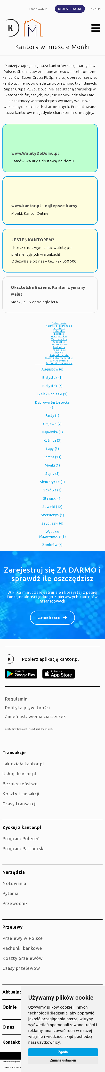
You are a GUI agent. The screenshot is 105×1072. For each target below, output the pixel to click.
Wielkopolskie (59, 360)
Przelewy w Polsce (22, 938)
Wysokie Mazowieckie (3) (52, 534)
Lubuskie (59, 331)
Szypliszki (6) (52, 523)
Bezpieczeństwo (20, 783)
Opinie (9, 1006)
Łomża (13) (53, 457)
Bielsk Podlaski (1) (52, 394)
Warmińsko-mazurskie (59, 358)
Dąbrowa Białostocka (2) (52, 404)
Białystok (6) (52, 386)
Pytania (10, 893)
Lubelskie (59, 328)
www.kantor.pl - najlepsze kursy (44, 206)
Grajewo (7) (52, 424)
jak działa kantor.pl (23, 763)
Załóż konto (49, 617)
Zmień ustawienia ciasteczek (35, 716)
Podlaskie (59, 347)
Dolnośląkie (59, 323)
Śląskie (59, 352)
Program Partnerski (23, 848)
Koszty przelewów (22, 958)
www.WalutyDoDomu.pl (35, 153)
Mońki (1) (52, 465)
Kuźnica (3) (53, 440)
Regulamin (16, 698)
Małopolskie (59, 336)
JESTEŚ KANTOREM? (32, 240)
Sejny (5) (52, 474)
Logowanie (38, 9)
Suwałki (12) (52, 507)
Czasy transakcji (19, 803)
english (97, 9)
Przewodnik (15, 903)
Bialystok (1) (52, 378)
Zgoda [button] (63, 1052)
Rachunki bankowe (22, 948)
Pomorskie (59, 350)
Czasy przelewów (21, 968)
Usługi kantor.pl (19, 773)
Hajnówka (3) (52, 432)
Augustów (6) (52, 369)
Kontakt (11, 1042)
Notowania (14, 883)
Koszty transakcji (20, 793)
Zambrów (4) (52, 545)
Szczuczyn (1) (52, 515)
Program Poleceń (21, 838)
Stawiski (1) (52, 498)
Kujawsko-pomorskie (59, 325)
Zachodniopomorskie (59, 363)
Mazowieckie (59, 339)
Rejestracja (69, 8)
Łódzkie (59, 333)
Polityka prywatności (27, 707)
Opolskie (59, 342)
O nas (8, 1026)
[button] (95, 28)
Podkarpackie (59, 344)
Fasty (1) (52, 416)
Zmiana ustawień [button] (63, 1060)
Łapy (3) (52, 449)
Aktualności (15, 991)
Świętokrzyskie (58, 355)
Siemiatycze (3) (52, 482)
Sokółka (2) (52, 490)
